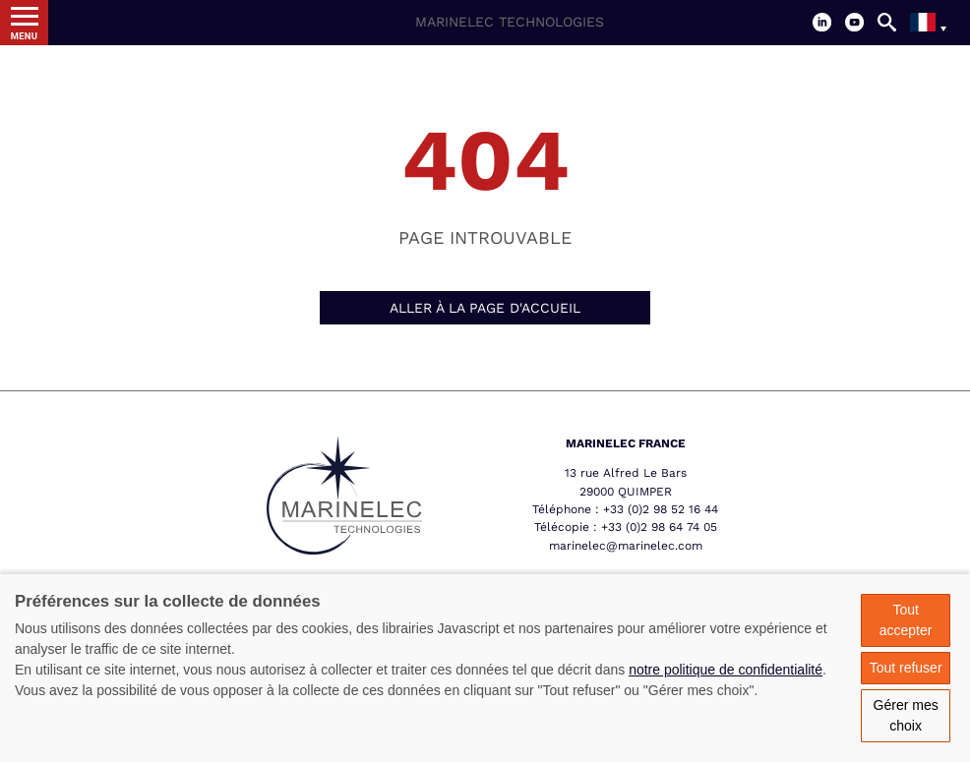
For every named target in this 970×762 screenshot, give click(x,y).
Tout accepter (906, 620)
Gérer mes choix (906, 715)
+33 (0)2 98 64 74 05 (659, 527)
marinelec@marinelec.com (625, 546)
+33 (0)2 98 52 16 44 (660, 509)
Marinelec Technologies (509, 21)
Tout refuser (906, 667)
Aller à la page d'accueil (485, 308)
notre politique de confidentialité (725, 669)
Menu (24, 35)
